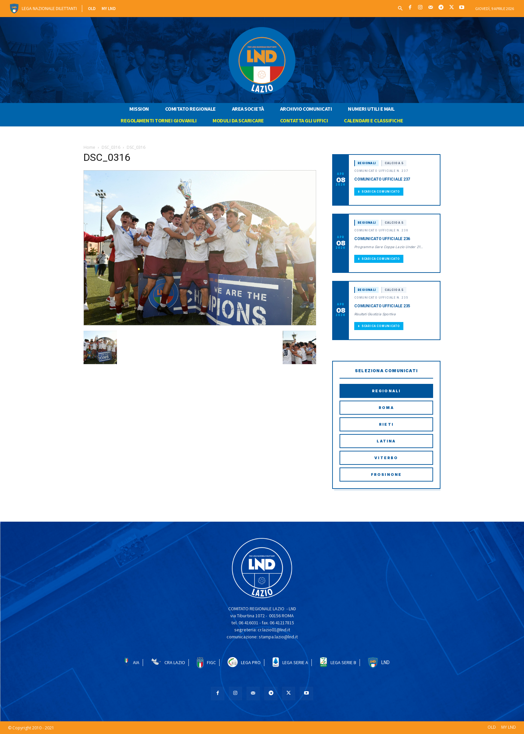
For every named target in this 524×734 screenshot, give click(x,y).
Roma (386, 407)
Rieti (386, 424)
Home (89, 147)
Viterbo (386, 457)
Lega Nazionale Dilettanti (49, 8)
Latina (386, 441)
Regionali (386, 391)
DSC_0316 (111, 147)
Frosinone (386, 474)
